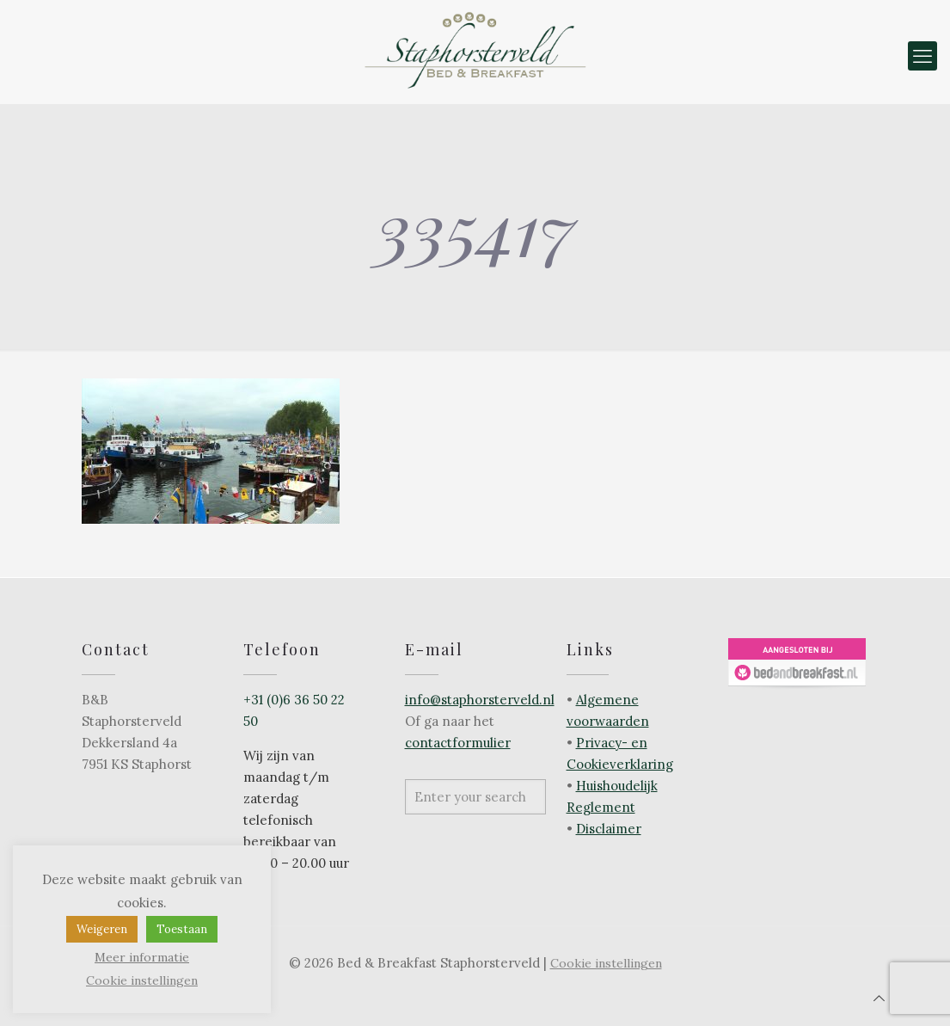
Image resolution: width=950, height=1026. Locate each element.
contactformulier (458, 742)
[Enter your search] (475, 796)
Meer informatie (142, 957)
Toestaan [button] (181, 929)
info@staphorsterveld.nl (480, 699)
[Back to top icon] (879, 998)
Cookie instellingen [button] (606, 963)
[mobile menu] (922, 56)
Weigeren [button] (102, 929)
